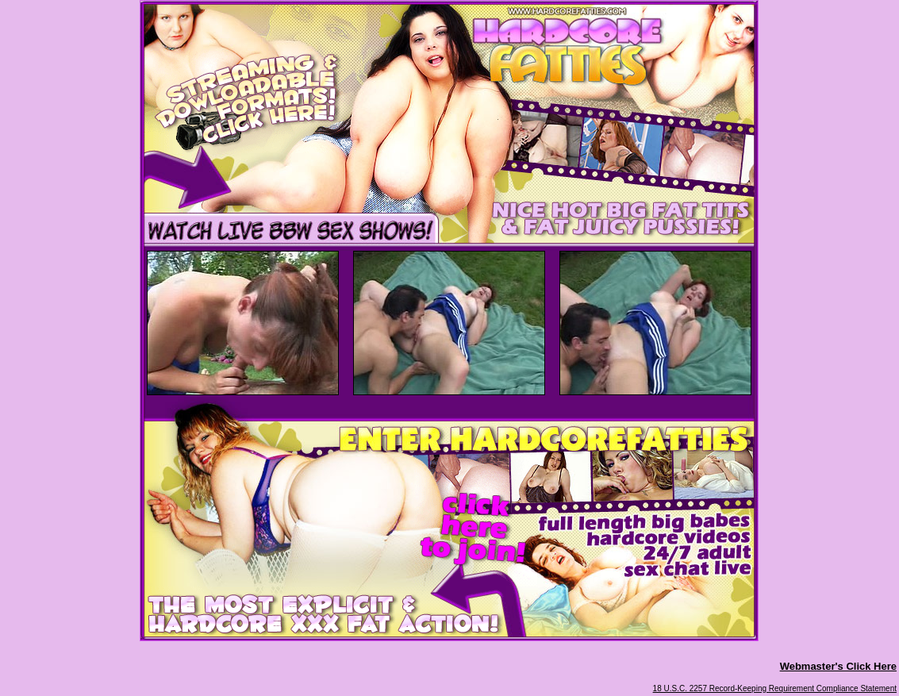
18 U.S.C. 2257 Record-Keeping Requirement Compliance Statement (775, 688)
